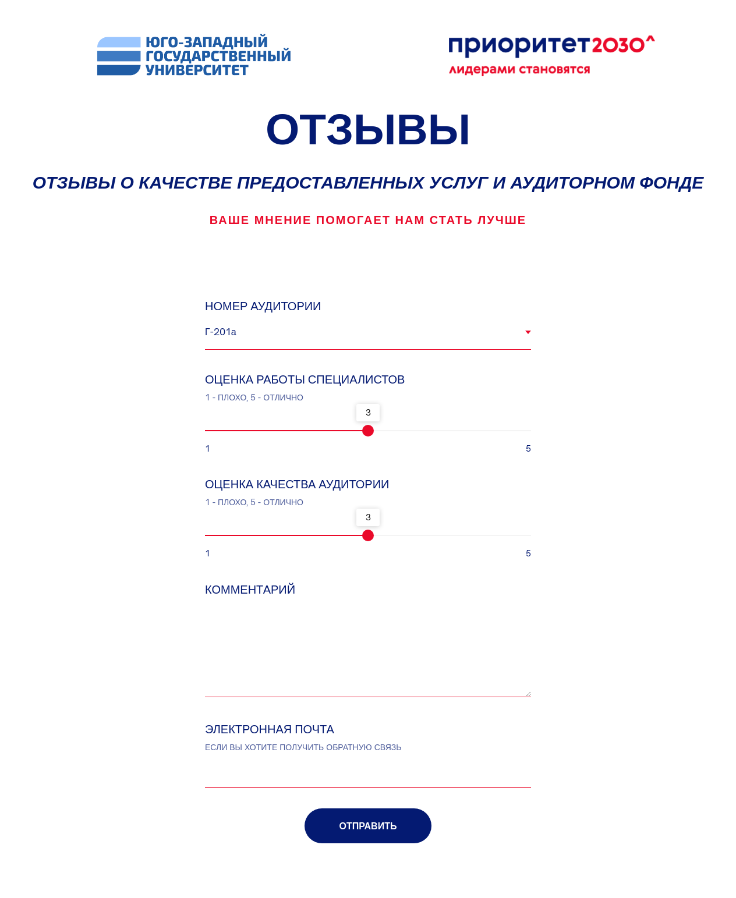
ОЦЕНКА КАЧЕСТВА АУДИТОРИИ (297, 484)
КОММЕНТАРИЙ (250, 589)
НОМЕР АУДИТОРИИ (263, 306)
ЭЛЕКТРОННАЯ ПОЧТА (269, 729)
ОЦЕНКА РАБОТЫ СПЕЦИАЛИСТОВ (305, 379)
